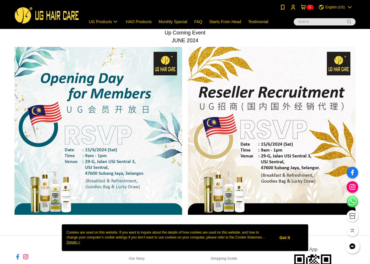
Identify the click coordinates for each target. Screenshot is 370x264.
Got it (285, 237)
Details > (73, 242)
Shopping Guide (223, 258)
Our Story (137, 258)
